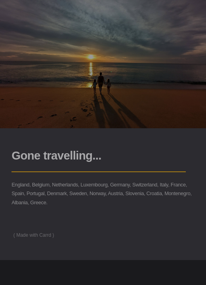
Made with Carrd (33, 235)
